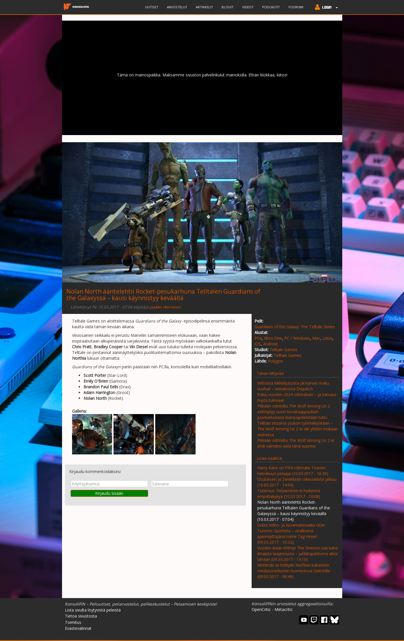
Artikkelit (204, 7)
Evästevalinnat (78, 628)
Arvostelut (177, 7)
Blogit (228, 7)
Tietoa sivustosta (81, 616)
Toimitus (73, 622)
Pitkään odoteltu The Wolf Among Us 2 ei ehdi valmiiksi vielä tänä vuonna (295, 443)
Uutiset (151, 7)
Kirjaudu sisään (109, 493)
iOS (257, 344)
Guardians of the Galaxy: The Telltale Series (294, 326)
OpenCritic (261, 609)
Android (270, 344)
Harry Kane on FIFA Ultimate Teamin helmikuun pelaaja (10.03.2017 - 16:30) (292, 470)
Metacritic (283, 609)
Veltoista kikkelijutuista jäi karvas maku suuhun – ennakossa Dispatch (293, 385)
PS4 (258, 338)
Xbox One (273, 338)
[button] (325, 7)
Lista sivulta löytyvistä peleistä (93, 610)
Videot (248, 7)
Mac (316, 338)
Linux (327, 338)
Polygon (275, 361)
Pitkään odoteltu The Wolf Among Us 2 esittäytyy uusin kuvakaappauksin (293, 408)
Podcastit (271, 7)
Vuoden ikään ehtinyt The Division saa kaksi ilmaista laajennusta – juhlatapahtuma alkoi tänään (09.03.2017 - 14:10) (297, 553)
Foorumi (295, 7)
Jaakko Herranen (165, 307)
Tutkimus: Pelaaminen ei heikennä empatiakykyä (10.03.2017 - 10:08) (288, 493)
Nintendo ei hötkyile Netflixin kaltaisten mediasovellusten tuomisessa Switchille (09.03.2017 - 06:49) (293, 570)
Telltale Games (283, 349)
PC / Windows (297, 338)
